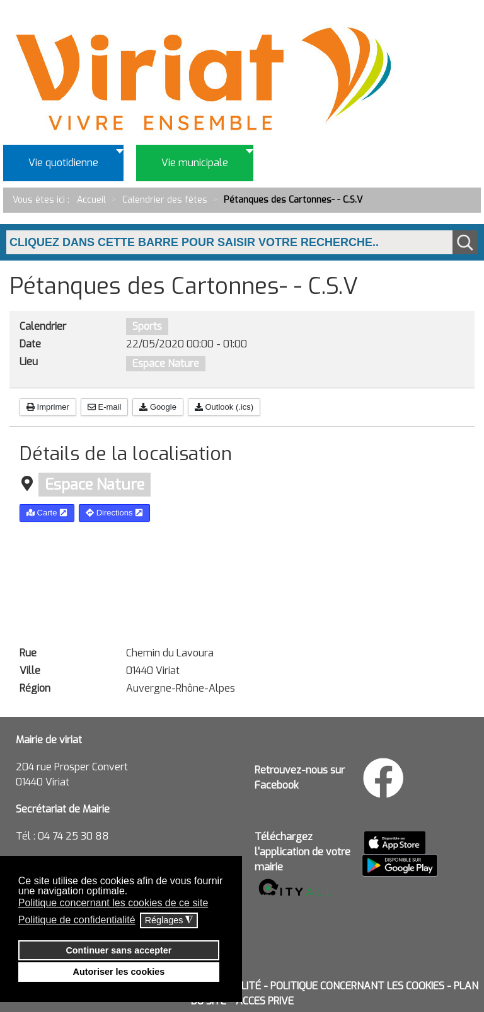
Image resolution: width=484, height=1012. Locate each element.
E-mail (104, 407)
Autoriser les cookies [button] (119, 972)
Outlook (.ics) (224, 407)
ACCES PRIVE (265, 1001)
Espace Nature (165, 363)
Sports (147, 326)
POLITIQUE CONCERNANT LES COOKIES (357, 985)
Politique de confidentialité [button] (76, 919)
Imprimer (47, 407)
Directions (114, 512)
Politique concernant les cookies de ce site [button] (113, 902)
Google (157, 407)
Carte (46, 512)
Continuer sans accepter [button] (118, 950)
